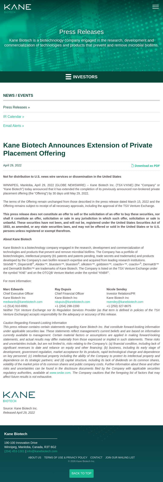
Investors (82, 76)
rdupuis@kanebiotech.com (72, 302)
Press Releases (15, 107)
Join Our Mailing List (120, 457)
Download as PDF (145, 165)
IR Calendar (12, 116)
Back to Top (81, 473)
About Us (34, 457)
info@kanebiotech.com (42, 451)
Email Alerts (12, 126)
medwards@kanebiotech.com (22, 302)
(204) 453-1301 (14, 451)
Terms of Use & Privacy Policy (65, 457)
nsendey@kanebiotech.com (125, 302)
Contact (96, 457)
